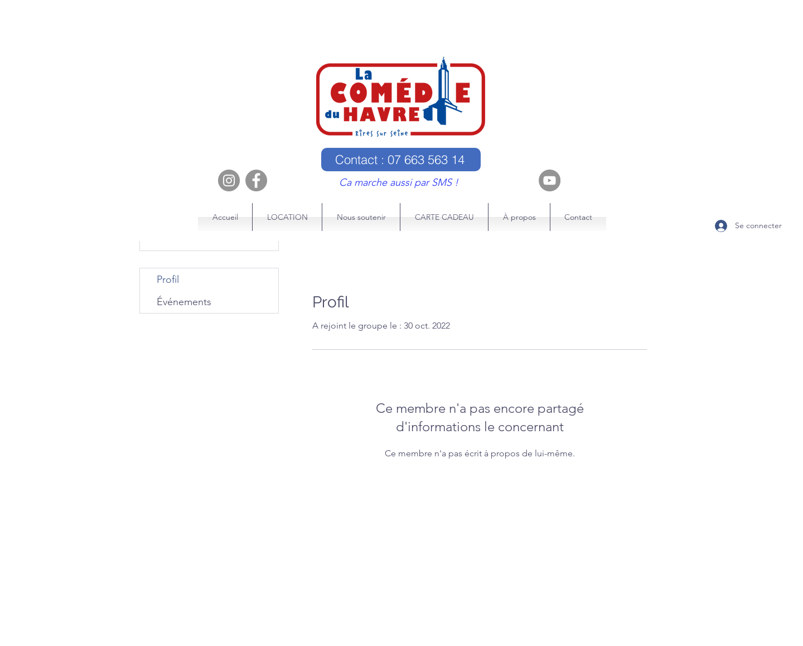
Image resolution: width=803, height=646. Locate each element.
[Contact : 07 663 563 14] (401, 159)
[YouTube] (549, 180)
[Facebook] (256, 180)
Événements (184, 302)
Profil (168, 279)
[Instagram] (229, 180)
